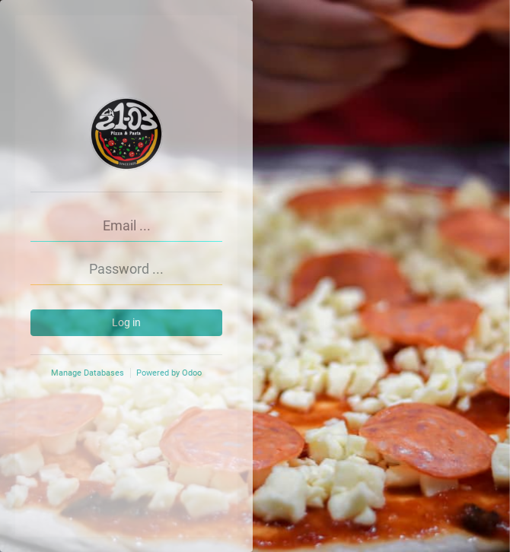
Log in (126, 322)
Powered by (169, 373)
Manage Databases (87, 373)
